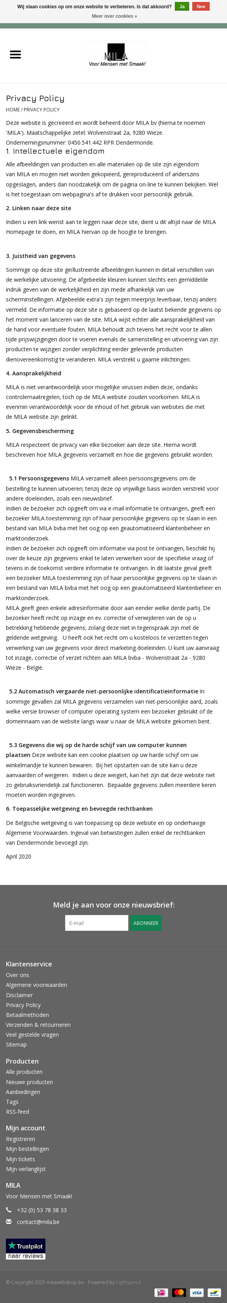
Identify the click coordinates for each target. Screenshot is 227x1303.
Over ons (17, 975)
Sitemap (16, 1044)
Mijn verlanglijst (26, 1169)
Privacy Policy (42, 109)
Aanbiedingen (23, 1092)
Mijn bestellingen (27, 1148)
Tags (12, 1101)
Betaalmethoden (27, 1015)
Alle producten (24, 1071)
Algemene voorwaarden (36, 985)
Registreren (20, 1139)
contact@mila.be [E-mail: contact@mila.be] (38, 1222)
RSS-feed (17, 1111)
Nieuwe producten (29, 1082)
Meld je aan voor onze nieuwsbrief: (113, 905)
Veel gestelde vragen (32, 1034)
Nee (201, 6)
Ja (181, 6)
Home (13, 109)
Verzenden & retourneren (38, 1024)
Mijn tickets (20, 1159)
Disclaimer (19, 995)
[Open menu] (15, 54)
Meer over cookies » (114, 16)
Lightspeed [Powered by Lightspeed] (128, 1282)
